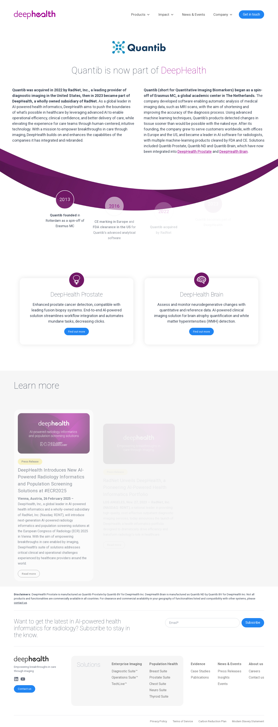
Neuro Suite (158, 690)
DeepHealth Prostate (195, 151)
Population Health (163, 664)
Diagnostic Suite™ (125, 671)
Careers (254, 671)
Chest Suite (157, 684)
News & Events (193, 14)
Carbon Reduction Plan (212, 721)
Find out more (76, 331)
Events (223, 684)
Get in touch (251, 14)
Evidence (198, 664)
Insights (224, 677)
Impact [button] (166, 14)
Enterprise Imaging (127, 664)
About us (256, 664)
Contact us (24, 688)
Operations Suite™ (125, 677)
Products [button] (140, 14)
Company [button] (223, 14)
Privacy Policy (158, 721)
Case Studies (200, 671)
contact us (20, 602)
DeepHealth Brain (233, 151)
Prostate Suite (159, 677)
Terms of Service (183, 721)
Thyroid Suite (158, 696)
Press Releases (229, 671)
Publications (200, 677)
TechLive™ (119, 684)
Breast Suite (158, 671)
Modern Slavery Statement (248, 721)
